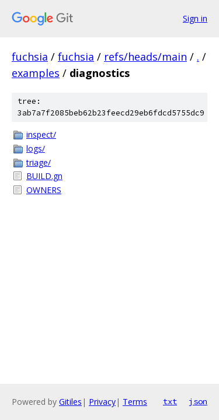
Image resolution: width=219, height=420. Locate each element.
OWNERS (43, 189)
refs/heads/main (145, 57)
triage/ (38, 162)
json (198, 401)
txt (170, 401)
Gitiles (70, 401)
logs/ (35, 148)
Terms (135, 401)
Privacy (102, 401)
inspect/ (41, 134)
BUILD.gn (44, 175)
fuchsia (30, 57)
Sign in (195, 18)
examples (36, 73)
